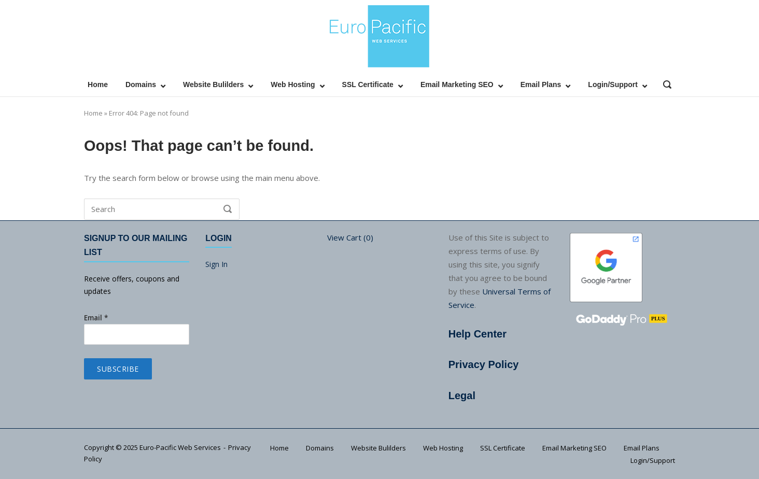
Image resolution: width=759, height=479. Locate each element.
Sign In (216, 264)
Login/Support (613, 84)
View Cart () (350, 237)
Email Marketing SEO (457, 84)
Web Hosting (293, 84)
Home (98, 84)
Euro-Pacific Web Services (180, 447)
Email (96, 317)
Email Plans (541, 84)
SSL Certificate (367, 84)
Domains (140, 84)
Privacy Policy (483, 364)
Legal (461, 395)
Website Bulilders (213, 84)
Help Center (477, 334)
